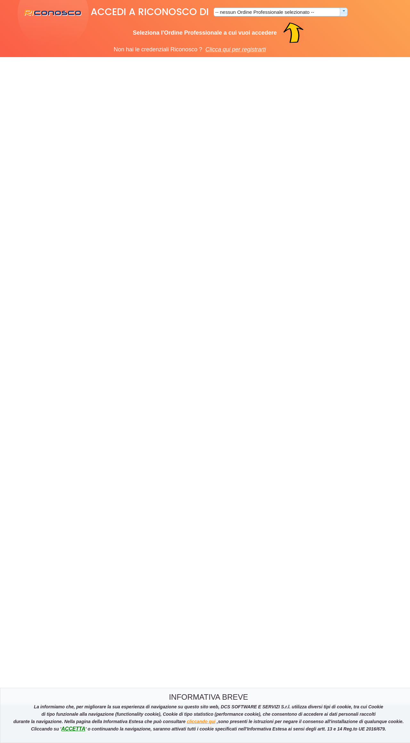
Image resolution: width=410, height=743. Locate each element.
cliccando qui (201, 721)
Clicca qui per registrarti (235, 49)
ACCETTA (73, 728)
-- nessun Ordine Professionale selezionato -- (264, 12)
